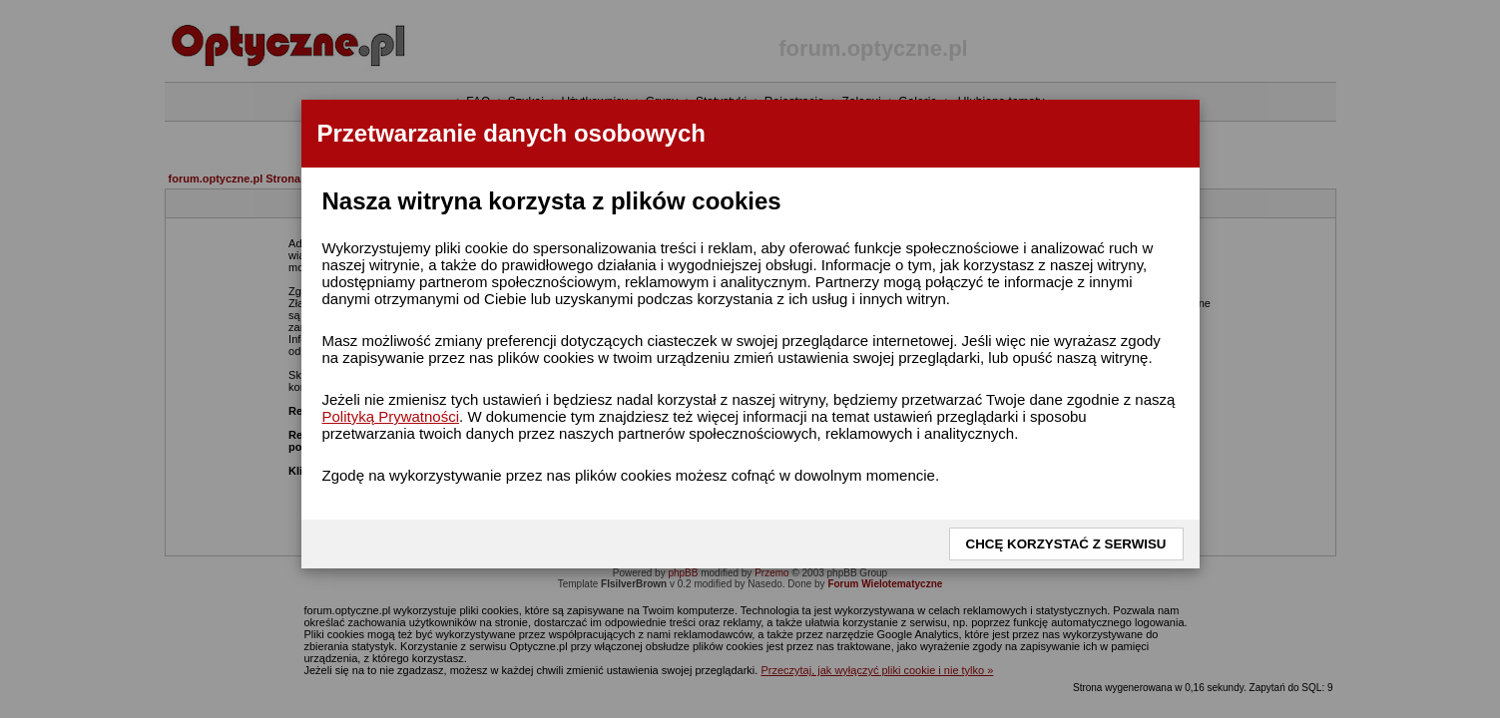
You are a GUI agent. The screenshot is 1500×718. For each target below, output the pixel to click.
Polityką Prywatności (391, 416)
